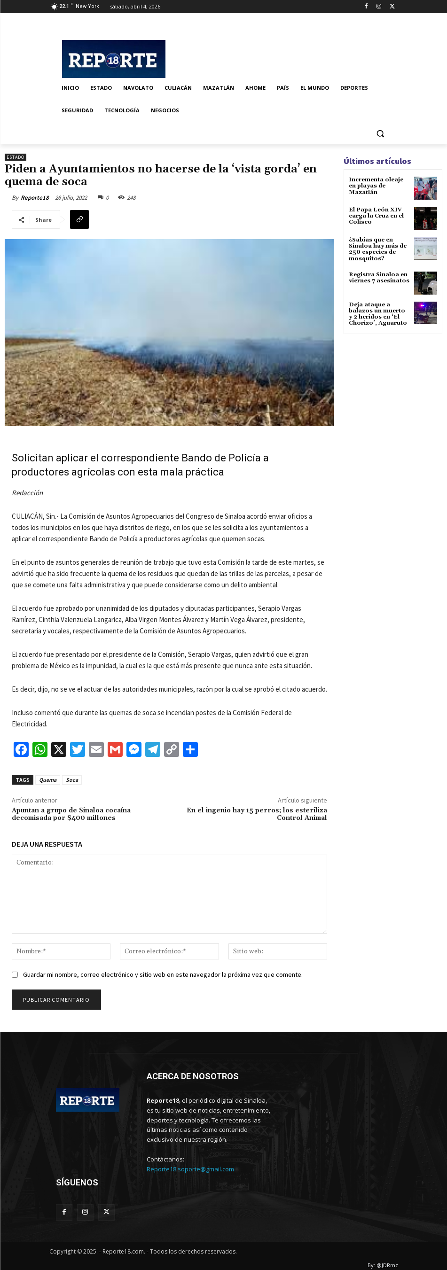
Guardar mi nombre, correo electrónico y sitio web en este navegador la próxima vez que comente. (163, 974)
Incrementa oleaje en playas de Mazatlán (376, 185)
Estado (15, 157)
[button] (380, 133)
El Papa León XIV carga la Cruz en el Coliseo (376, 216)
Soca (72, 779)
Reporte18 (35, 198)
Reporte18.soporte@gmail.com (190, 1169)
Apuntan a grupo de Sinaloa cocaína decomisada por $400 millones (71, 814)
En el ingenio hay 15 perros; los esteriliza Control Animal (257, 814)
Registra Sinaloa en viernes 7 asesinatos (379, 277)
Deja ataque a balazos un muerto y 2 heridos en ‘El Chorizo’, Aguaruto (378, 314)
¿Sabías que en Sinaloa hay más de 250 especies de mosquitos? (378, 249)
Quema (47, 779)
